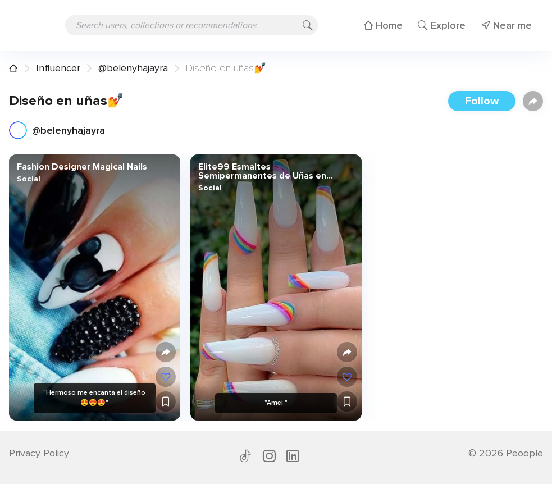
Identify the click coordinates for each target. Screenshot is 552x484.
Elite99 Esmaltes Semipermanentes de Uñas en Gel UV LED (262, 171)
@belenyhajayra (133, 68)
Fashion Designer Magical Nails (82, 166)
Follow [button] (482, 101)
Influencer (58, 68)
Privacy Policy (39, 453)
